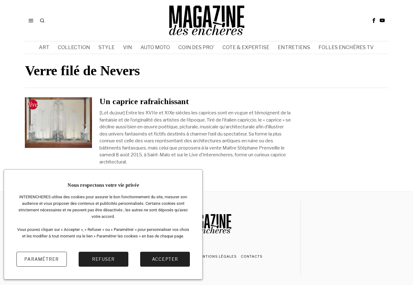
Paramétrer (41, 259)
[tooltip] (374, 20)
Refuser (103, 259)
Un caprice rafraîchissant (144, 101)
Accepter (165, 259)
